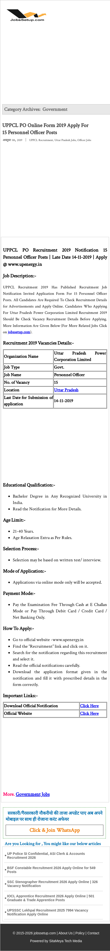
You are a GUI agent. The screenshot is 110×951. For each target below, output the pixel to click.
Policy (79, 933)
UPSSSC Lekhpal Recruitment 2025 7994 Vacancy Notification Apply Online (47, 912)
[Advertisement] (55, 66)
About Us (65, 933)
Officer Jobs (84, 140)
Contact (93, 933)
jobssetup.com (19, 332)
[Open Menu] (90, 13)
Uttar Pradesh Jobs (65, 140)
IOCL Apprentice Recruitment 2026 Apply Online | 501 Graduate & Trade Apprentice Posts (50, 898)
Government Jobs (33, 794)
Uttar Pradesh (66, 390)
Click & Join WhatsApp (54, 830)
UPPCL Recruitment (41, 140)
